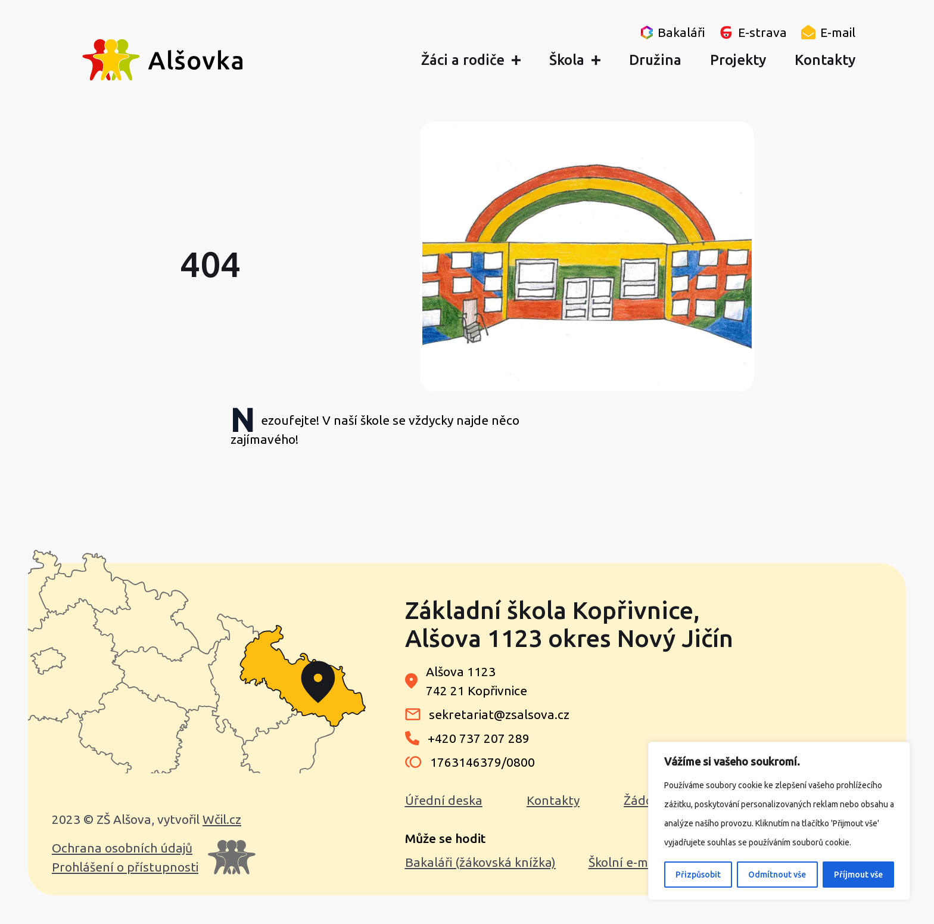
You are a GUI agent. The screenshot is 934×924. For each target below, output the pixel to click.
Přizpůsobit (698, 874)
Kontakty (553, 800)
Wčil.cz (222, 819)
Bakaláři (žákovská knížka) (480, 862)
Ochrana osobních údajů (122, 848)
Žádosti (645, 800)
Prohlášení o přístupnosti (125, 867)
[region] (779, 821)
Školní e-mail (625, 862)
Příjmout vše (858, 874)
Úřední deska (443, 800)
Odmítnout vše (777, 874)
